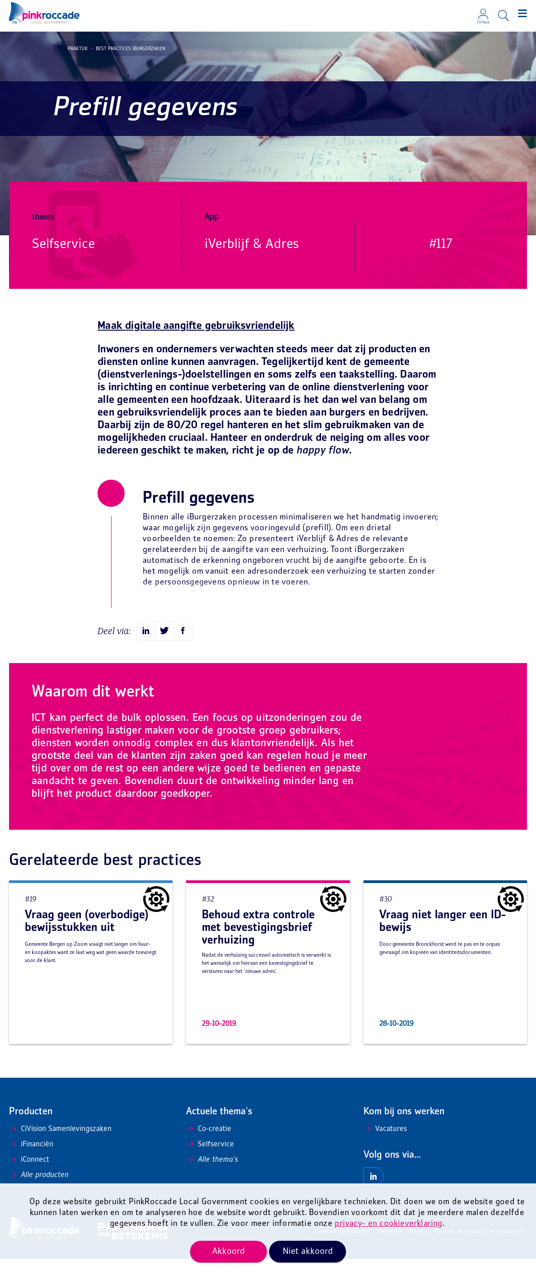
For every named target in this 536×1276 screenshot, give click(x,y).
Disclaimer (389, 1231)
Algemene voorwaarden (341, 1231)
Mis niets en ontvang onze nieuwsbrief (478, 1231)
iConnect (29, 1160)
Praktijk (75, 49)
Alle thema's (212, 1160)
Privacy (418, 1231)
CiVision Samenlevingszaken (60, 1129)
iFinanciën (31, 1144)
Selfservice (210, 1144)
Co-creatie (208, 1129)
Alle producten (39, 1175)
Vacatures (385, 1129)
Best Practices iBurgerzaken (128, 49)
